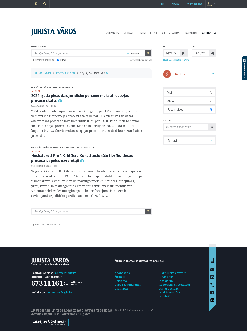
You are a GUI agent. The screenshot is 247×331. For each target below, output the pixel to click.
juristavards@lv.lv (59, 292)
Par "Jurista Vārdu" (173, 273)
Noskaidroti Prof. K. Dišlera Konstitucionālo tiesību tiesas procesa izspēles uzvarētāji (82, 158)
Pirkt (163, 3)
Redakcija (166, 277)
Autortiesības (169, 288)
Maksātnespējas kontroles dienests (52, 87)
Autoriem (166, 281)
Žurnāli (120, 277)
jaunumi (35, 91)
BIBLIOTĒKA (148, 33)
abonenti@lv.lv (65, 273)
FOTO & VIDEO (65, 73)
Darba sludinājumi (128, 284)
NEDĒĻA (167, 59)
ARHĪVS (207, 33)
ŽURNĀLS (112, 33)
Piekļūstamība (169, 292)
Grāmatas (122, 288)
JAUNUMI (190, 33)
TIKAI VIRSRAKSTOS (42, 59)
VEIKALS (129, 33)
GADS (186, 59)
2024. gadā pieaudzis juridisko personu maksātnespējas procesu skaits (80, 98)
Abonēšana (122, 273)
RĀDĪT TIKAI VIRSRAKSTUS (46, 224)
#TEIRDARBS (171, 33)
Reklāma (121, 281)
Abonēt (176, 3)
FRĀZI (61, 59)
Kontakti (165, 296)
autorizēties (194, 3)
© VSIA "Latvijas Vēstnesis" (134, 310)
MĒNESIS (177, 59)
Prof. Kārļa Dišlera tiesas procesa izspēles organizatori (63, 147)
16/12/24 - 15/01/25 (92, 73)
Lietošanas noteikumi (174, 284)
